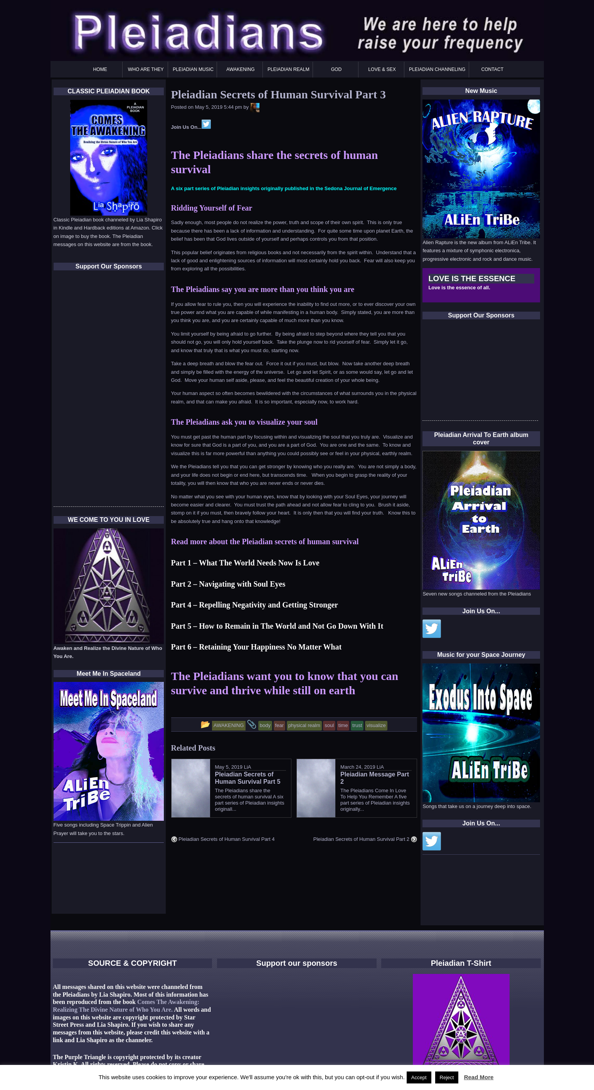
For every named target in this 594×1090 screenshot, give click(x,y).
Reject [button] (447, 1077)
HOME (100, 69)
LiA (247, 767)
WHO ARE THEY (146, 69)
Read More (479, 1077)
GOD (336, 69)
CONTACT (492, 69)
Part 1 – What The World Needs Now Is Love (245, 562)
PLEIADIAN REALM (289, 69)
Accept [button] (419, 1077)
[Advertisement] (480, 372)
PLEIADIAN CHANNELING (437, 69)
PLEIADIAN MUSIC (193, 69)
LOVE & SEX (382, 69)
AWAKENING (240, 69)
